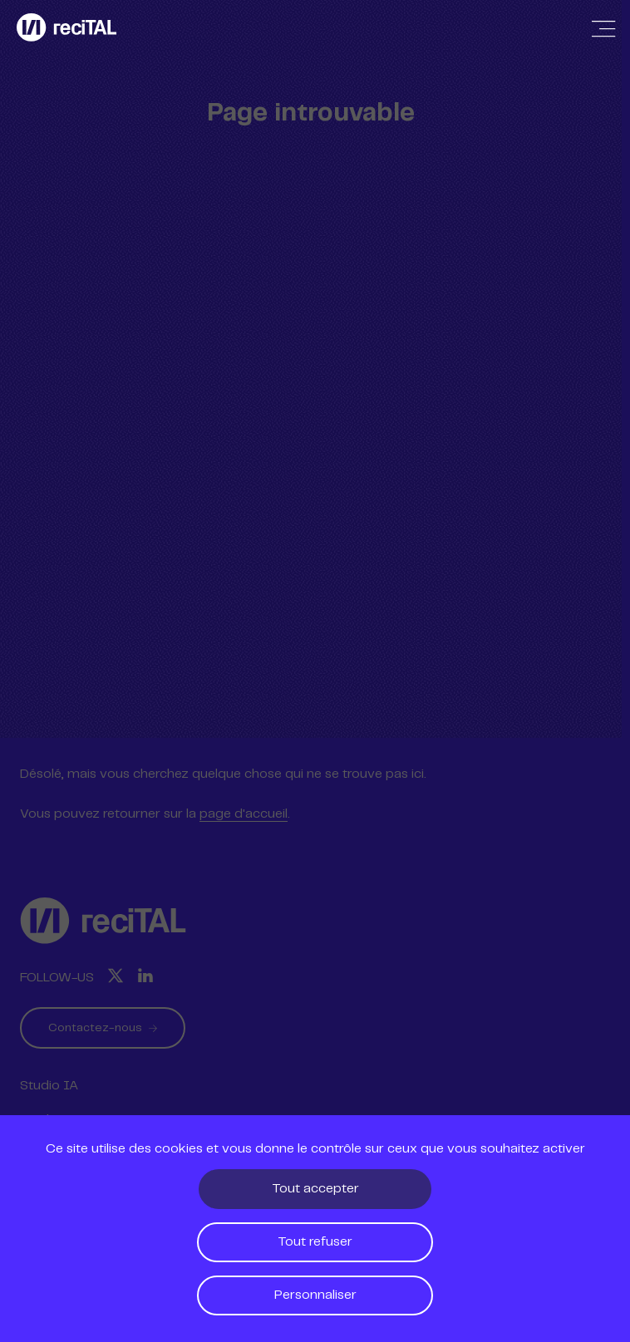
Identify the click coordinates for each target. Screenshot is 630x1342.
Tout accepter (315, 1188)
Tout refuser (315, 1242)
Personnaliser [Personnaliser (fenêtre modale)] (315, 1295)
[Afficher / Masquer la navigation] (603, 29)
